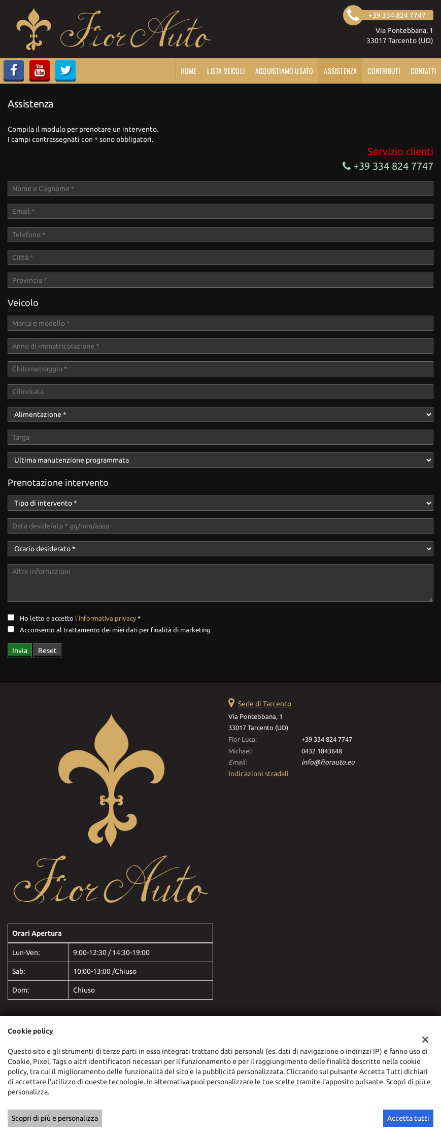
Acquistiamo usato (284, 70)
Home (189, 70)
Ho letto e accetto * (80, 618)
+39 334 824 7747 (388, 166)
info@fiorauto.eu (328, 762)
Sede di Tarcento (264, 704)
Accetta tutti (408, 1118)
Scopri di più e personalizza (55, 1118)
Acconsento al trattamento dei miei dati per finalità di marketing (115, 630)
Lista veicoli (226, 70)
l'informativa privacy (105, 618)
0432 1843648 (321, 751)
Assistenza (340, 70)
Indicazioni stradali (258, 774)
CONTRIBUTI (383, 70)
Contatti (423, 70)
